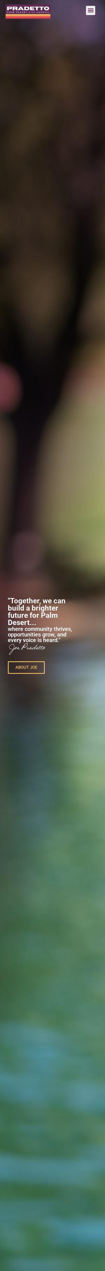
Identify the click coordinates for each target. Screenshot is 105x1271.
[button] (90, 10)
